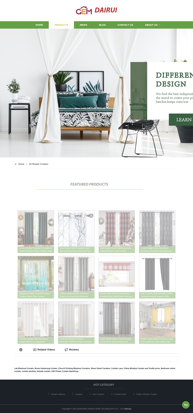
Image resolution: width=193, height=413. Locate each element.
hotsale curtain (43, 371)
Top (186, 404)
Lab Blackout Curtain (24, 368)
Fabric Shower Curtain (148, 394)
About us (151, 25)
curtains (81, 394)
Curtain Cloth (122, 394)
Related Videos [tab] (44, 349)
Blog (102, 25)
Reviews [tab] (72, 349)
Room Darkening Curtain (46, 368)
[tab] (21, 349)
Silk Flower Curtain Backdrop (65, 371)
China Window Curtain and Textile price (142, 368)
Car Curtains (100, 394)
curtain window (29, 371)
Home (39, 25)
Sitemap (127, 409)
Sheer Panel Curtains (100, 368)
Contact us (125, 25)
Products (61, 25)
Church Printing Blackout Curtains (74, 368)
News (83, 25)
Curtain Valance (60, 394)
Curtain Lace (117, 368)
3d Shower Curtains (38, 164)
